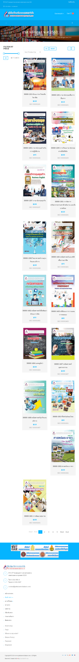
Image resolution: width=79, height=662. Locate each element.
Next (62, 532)
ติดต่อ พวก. (8, 620)
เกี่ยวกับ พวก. (9, 612)
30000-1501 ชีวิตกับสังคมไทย (63, 416)
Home (12, 37)
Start (31, 532)
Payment (8, 641)
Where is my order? (11, 633)
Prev (36, 532)
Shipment (8, 645)
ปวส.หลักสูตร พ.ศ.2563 (48, 37)
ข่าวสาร (7, 605)
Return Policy (9, 637)
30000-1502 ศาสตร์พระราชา (63, 466)
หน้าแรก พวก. (9, 593)
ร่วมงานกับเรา (9, 616)
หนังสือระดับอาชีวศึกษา (32, 37)
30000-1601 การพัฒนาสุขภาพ (34, 516)
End (67, 532)
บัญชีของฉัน (71, 2)
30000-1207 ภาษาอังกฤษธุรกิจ (35, 200)
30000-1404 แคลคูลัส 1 (35, 363)
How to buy (9, 626)
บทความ (7, 609)
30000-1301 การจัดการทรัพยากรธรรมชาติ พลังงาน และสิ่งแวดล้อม (62, 204)
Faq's (7, 630)
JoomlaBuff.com (24, 658)
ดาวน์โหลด (9, 601)
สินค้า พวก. (19, 37)
